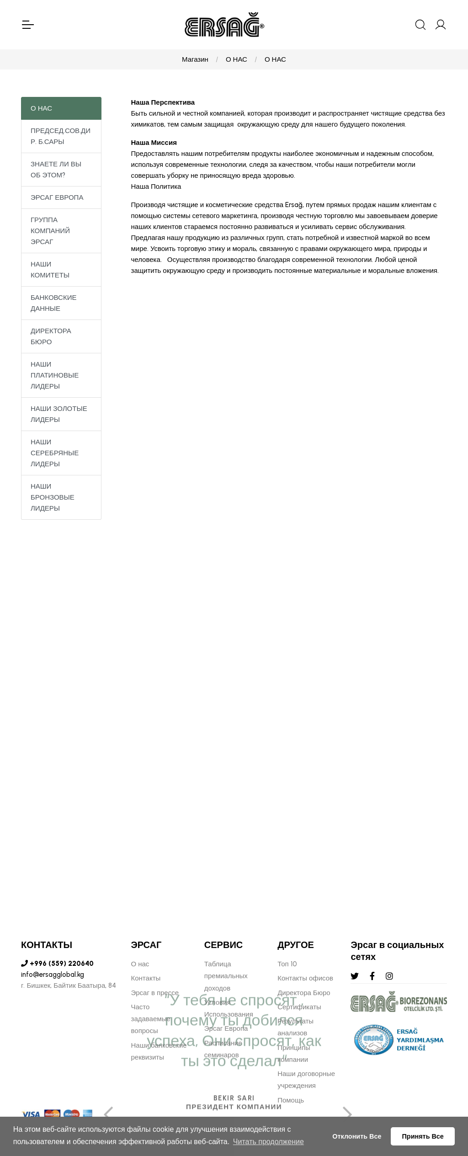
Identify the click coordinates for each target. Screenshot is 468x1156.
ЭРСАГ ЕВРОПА (57, 197)
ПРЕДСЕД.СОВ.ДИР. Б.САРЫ (60, 136)
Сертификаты (299, 1007)
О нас (140, 964)
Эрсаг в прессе (155, 993)
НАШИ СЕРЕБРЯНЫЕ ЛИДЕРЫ (55, 453)
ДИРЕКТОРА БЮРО (51, 336)
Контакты (146, 978)
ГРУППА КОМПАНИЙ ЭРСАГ (50, 231)
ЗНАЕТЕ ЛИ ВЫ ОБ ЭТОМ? (56, 169)
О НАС (236, 59)
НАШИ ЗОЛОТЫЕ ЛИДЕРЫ (59, 414)
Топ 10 (287, 964)
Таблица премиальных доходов (226, 976)
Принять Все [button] (423, 1136)
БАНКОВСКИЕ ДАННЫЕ (53, 303)
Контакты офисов (305, 978)
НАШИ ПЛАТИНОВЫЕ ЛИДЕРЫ (55, 375)
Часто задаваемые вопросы (150, 1019)
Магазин (195, 59)
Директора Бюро (303, 993)
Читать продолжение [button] (268, 1141)
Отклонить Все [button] (356, 1136)
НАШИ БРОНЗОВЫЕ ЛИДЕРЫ (52, 497)
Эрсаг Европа (226, 1028)
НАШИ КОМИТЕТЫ (50, 269)
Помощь (290, 1100)
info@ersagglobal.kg (52, 974)
